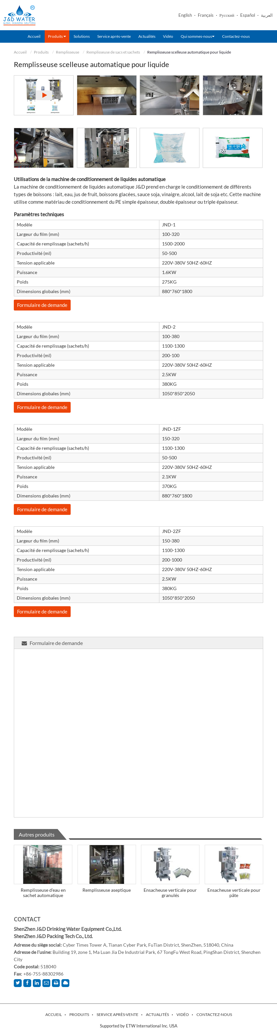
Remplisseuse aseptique (106, 890)
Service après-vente (114, 36)
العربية (267, 15)
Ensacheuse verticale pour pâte (234, 892)
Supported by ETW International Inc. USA (138, 1025)
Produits (41, 52)
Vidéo (168, 36)
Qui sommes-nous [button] (198, 36)
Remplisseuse (67, 52)
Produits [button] (57, 36)
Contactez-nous (236, 36)
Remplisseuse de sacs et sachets (113, 52)
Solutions (82, 36)
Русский (227, 15)
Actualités (146, 36)
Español (247, 15)
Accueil (34, 36)
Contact (27, 919)
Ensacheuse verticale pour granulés (170, 892)
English (185, 15)
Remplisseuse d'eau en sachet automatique (43, 892)
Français (206, 15)
